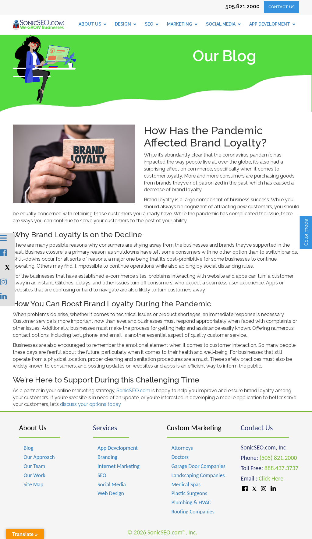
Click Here (271, 478)
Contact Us (281, 7)
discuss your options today (90, 404)
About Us (32, 427)
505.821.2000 (242, 6)
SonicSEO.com (133, 390)
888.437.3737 (281, 468)
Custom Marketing (194, 427)
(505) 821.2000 (278, 457)
